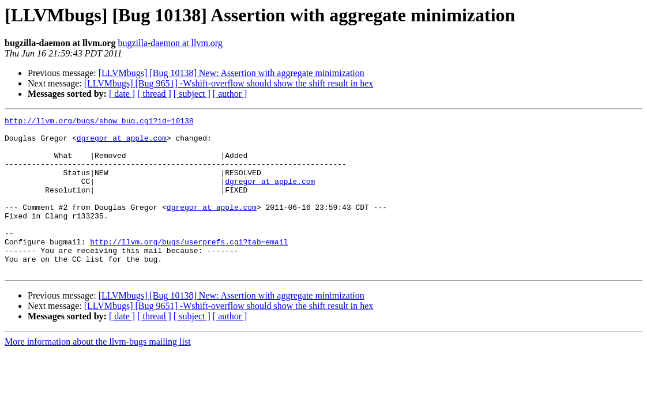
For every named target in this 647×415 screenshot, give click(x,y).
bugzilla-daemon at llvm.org (170, 43)
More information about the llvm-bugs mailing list (98, 373)
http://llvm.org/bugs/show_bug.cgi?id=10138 (99, 122)
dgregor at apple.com (122, 143)
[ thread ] (154, 94)
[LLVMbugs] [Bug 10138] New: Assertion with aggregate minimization (231, 73)
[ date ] (122, 94)
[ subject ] (192, 94)
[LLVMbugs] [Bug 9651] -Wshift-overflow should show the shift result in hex (229, 83)
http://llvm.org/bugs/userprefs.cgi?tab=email (189, 267)
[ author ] (230, 94)
